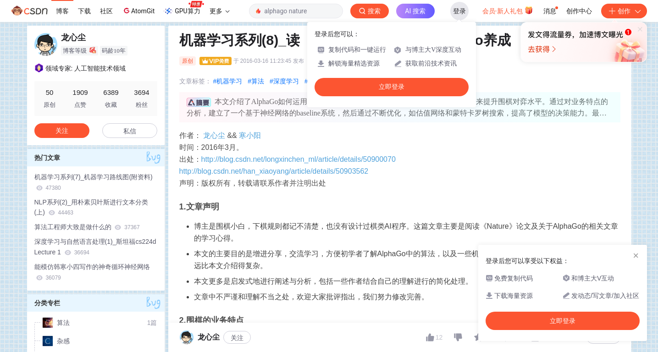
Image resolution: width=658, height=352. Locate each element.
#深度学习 (284, 81)
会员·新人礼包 (507, 10)
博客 (62, 11)
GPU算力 (184, 8)
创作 (624, 11)
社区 (106, 11)
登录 (459, 11)
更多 (220, 11)
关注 (61, 130)
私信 (129, 131)
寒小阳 (250, 135)
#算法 (256, 81)
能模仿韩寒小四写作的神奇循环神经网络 (92, 272)
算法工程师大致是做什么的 (87, 227)
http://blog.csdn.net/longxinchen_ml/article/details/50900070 (298, 159)
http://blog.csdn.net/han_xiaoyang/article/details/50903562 (274, 171)
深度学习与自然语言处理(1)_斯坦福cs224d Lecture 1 (95, 247)
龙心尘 (214, 135)
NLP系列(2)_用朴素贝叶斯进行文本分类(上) (91, 207)
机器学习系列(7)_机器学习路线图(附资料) (93, 182)
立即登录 (391, 86)
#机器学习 (228, 81)
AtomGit (138, 10)
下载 (84, 11)
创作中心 (579, 11)
